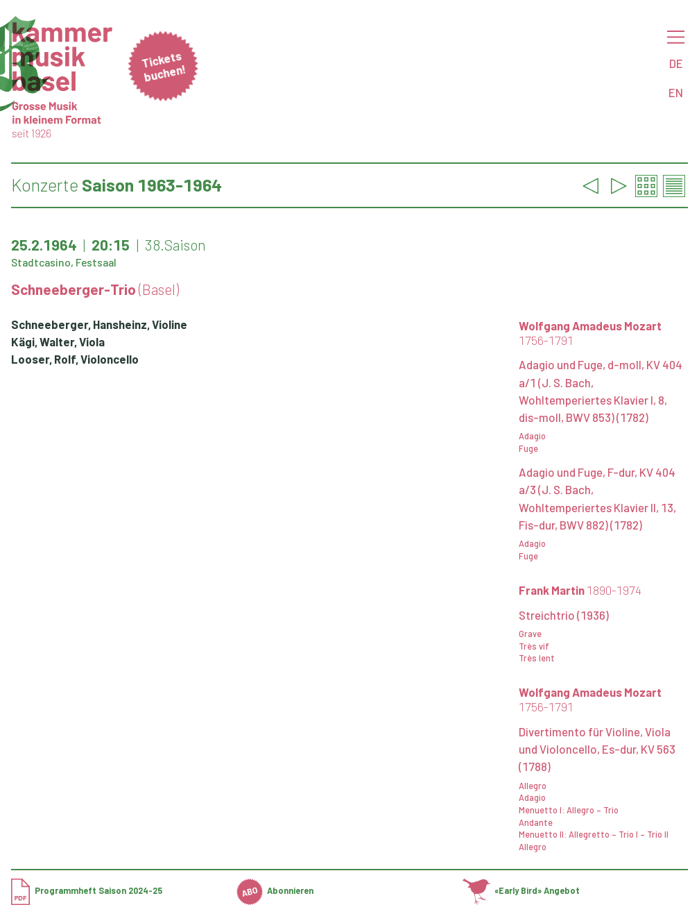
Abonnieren (274, 890)
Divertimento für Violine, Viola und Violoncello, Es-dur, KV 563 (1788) (597, 749)
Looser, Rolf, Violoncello (75, 359)
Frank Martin (580, 590)
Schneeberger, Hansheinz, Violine (99, 324)
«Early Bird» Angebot (521, 890)
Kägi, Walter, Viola (58, 341)
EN (675, 92)
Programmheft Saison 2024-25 (86, 890)
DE (676, 63)
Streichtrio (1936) (564, 615)
